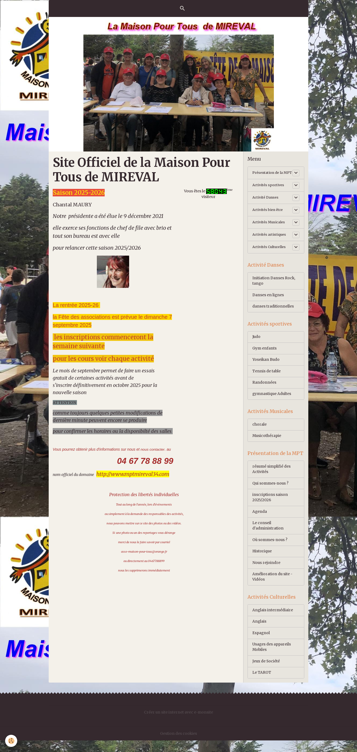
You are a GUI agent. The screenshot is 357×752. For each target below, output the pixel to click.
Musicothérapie (267, 443)
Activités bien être (269, 214)
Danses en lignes (268, 300)
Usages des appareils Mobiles (271, 658)
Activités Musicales (270, 227)
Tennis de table (266, 377)
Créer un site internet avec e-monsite (178, 724)
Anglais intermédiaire (272, 620)
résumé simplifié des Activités (271, 477)
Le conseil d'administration (268, 535)
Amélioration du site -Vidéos (272, 587)
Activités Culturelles (270, 251)
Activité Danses (266, 202)
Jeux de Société (266, 672)
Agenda (259, 520)
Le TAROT (261, 684)
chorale (259, 432)
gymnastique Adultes (272, 400)
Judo (256, 343)
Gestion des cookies (178, 745)
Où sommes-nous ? (270, 549)
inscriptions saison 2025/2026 (270, 506)
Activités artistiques (270, 239)
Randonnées (264, 389)
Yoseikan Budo (266, 366)
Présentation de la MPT (269, 175)
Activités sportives (269, 190)
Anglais (259, 632)
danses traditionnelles (273, 312)
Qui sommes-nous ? (270, 491)
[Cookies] (11, 741)
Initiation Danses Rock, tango (273, 286)
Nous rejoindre (266, 572)
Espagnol (261, 643)
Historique (262, 561)
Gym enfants (264, 354)
